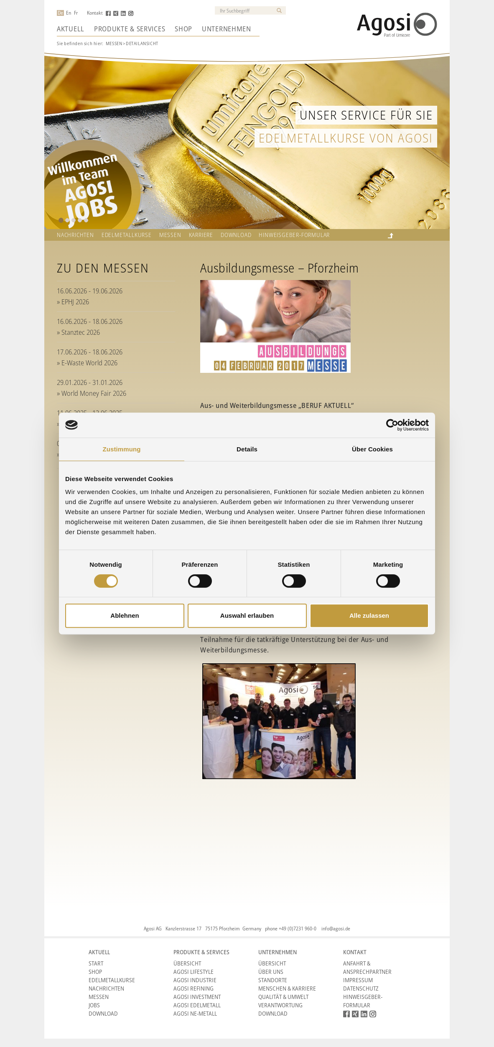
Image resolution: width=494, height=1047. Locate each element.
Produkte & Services (129, 29)
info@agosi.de (335, 928)
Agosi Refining (193, 988)
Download (236, 235)
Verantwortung (280, 1005)
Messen (114, 43)
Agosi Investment (197, 997)
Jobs (94, 1005)
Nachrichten (75, 235)
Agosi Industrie (194, 980)
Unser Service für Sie (366, 114)
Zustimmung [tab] (122, 449)
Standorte (272, 980)
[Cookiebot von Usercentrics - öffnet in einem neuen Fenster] (392, 425)
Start (96, 963)
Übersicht (187, 963)
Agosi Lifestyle (193, 972)
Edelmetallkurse (127, 235)
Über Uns (270, 972)
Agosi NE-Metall (195, 1013)
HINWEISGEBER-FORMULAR (294, 235)
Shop (183, 29)
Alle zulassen (369, 615)
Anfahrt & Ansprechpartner (367, 967)
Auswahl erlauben (247, 615)
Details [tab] (247, 449)
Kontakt (95, 13)
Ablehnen (124, 615)
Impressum (358, 980)
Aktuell (70, 29)
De (60, 13)
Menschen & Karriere (287, 988)
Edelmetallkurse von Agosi (346, 137)
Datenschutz (361, 988)
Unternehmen (226, 29)
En (68, 13)
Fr (76, 13)
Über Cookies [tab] (372, 449)
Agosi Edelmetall (197, 1005)
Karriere (201, 235)
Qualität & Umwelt (283, 997)
